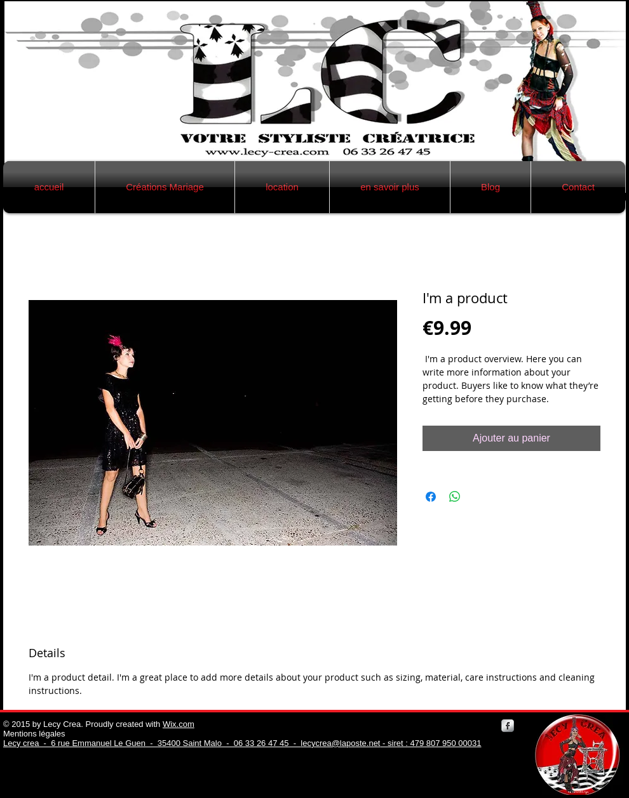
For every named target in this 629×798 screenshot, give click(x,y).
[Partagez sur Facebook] (430, 496)
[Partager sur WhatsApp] (455, 496)
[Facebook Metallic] (507, 725)
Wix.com (178, 724)
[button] (164, 187)
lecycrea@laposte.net (340, 743)
